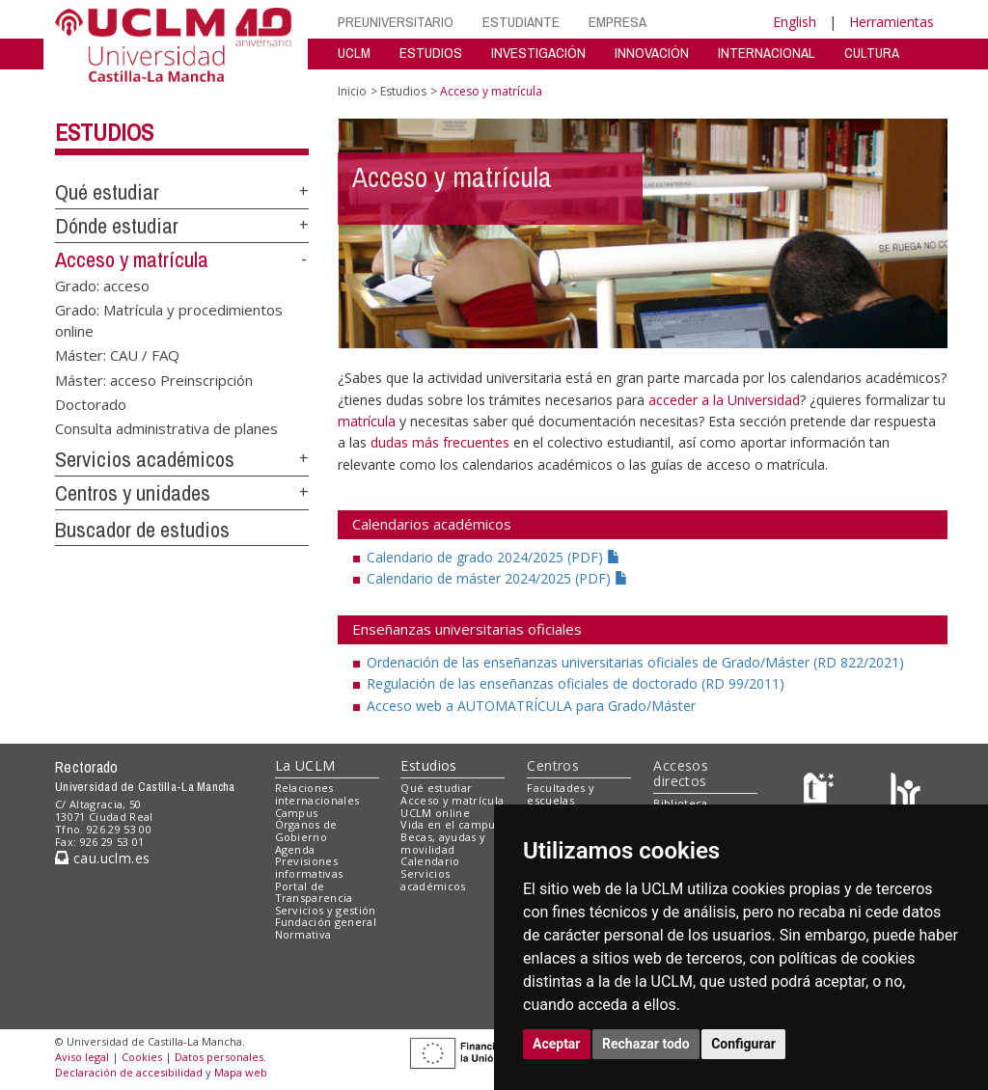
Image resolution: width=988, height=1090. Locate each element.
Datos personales (219, 1056)
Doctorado (90, 403)
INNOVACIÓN (652, 52)
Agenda (295, 849)
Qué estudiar (107, 191)
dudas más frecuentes (441, 442)
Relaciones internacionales (317, 793)
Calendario (429, 861)
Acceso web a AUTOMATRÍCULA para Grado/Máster (531, 705)
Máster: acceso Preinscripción (154, 379)
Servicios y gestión (325, 910)
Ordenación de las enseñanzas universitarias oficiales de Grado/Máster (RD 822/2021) (635, 662)
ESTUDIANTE (521, 22)
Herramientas (891, 22)
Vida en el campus (450, 824)
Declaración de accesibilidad (129, 1072)
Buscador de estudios (142, 529)
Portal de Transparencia (314, 892)
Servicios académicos (144, 459)
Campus (296, 812)
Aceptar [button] (557, 1043)
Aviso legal (82, 1056)
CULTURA (871, 52)
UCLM (354, 52)
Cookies (142, 1056)
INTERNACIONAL (766, 52)
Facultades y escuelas (560, 793)
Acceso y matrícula (131, 259)
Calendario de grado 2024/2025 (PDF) (493, 557)
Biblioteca (680, 803)
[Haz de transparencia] (821, 792)
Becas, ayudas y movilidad (442, 843)
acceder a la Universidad (724, 400)
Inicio (352, 91)
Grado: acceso (102, 284)
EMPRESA (617, 22)
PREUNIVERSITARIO (395, 22)
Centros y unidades (132, 492)
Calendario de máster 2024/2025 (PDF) (497, 578)
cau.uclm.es (102, 858)
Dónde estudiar (116, 225)
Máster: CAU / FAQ (117, 355)
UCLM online (435, 812)
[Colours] (905, 792)
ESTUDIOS (430, 52)
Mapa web (240, 1072)
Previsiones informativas (309, 867)
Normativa (303, 934)
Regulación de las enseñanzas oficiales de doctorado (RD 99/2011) (575, 683)
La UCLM (305, 765)
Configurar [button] (743, 1043)
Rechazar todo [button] (646, 1043)
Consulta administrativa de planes (166, 428)
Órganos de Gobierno (306, 830)
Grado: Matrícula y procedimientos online (169, 320)
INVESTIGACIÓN (538, 52)
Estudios (104, 132)
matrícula (367, 421)
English (794, 22)
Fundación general (326, 921)
